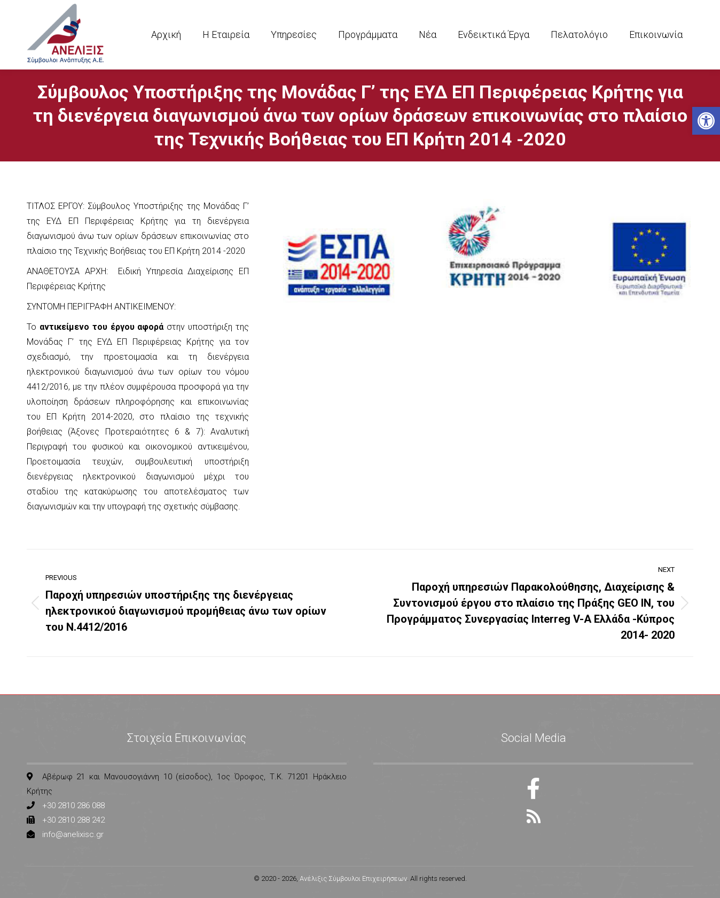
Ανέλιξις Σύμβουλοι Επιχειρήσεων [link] (353, 878)
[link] (706, 121)
